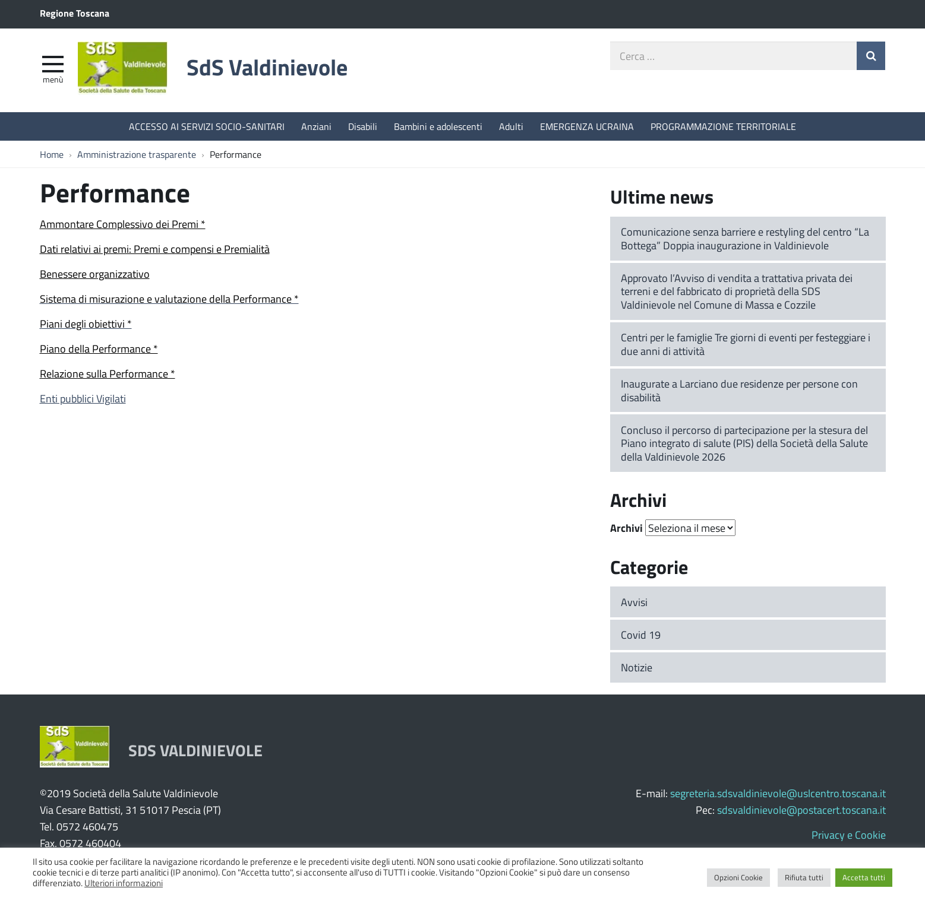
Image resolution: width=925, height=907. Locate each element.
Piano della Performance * (99, 348)
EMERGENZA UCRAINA (587, 126)
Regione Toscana (74, 13)
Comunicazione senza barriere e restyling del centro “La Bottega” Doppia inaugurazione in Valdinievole (745, 238)
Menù (53, 79)
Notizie (636, 667)
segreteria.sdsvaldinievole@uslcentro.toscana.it (778, 793)
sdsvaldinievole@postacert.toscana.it (801, 810)
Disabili (362, 126)
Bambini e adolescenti (438, 126)
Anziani (316, 126)
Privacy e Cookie (849, 834)
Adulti (511, 126)
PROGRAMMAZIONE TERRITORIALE (723, 126)
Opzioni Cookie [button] (738, 877)
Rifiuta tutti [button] (804, 877)
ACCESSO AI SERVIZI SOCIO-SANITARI (207, 126)
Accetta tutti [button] (863, 877)
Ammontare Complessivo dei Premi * (123, 224)
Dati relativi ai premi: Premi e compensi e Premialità (155, 249)
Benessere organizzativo (95, 274)
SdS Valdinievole (267, 66)
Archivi (626, 527)
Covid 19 (641, 634)
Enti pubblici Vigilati (83, 398)
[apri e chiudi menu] (53, 63)
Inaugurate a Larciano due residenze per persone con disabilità (739, 390)
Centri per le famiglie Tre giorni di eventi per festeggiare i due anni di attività (745, 344)
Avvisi (634, 602)
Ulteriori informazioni (123, 883)
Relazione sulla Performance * (107, 373)
